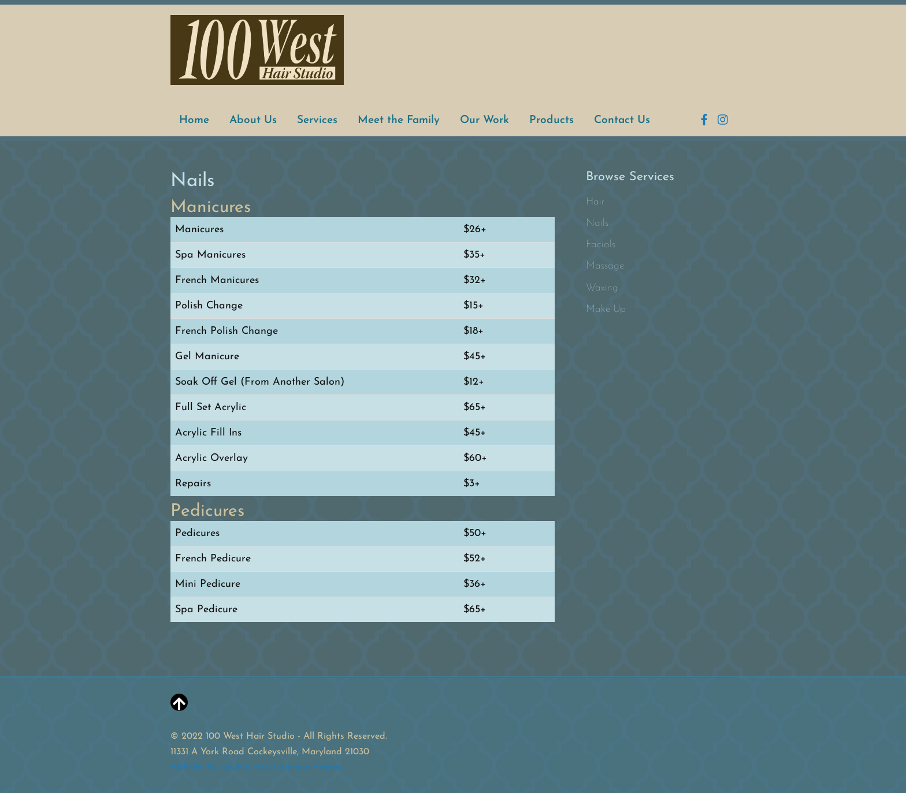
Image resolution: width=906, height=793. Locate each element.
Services (317, 120)
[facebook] (704, 118)
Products (551, 120)
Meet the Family (399, 120)
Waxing (602, 287)
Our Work (484, 120)
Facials (600, 244)
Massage (605, 265)
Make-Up (606, 309)
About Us (253, 120)
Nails (597, 223)
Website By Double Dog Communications (256, 767)
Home (194, 120)
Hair (595, 201)
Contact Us (622, 120)
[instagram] (723, 118)
